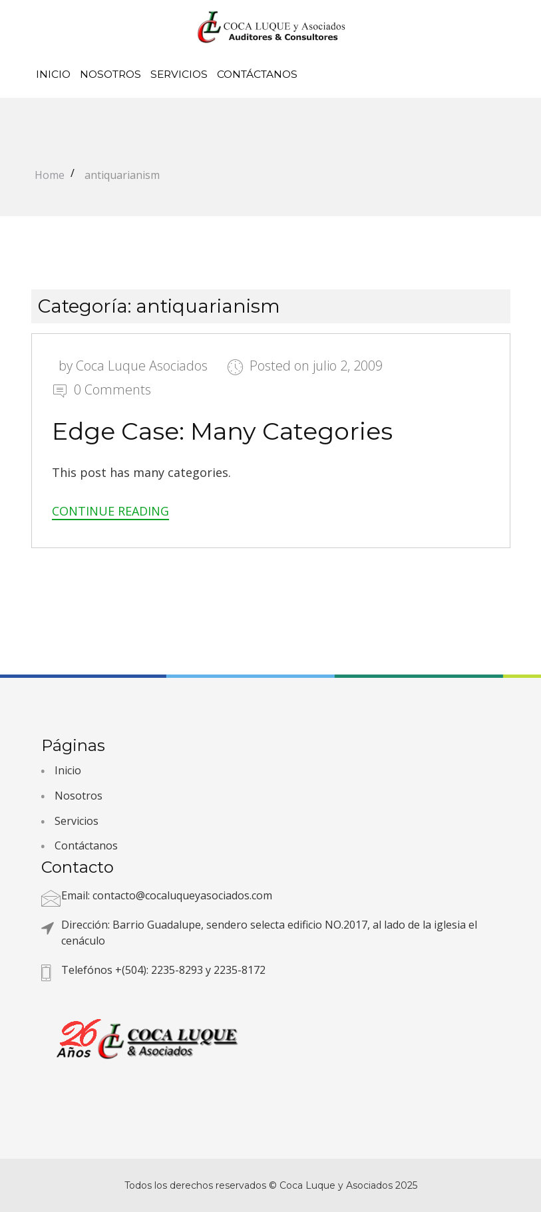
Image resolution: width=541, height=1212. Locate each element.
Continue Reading (110, 511)
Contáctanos (257, 74)
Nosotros (110, 74)
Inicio (53, 74)
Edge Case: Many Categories (222, 431)
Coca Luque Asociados (142, 366)
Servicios (179, 74)
